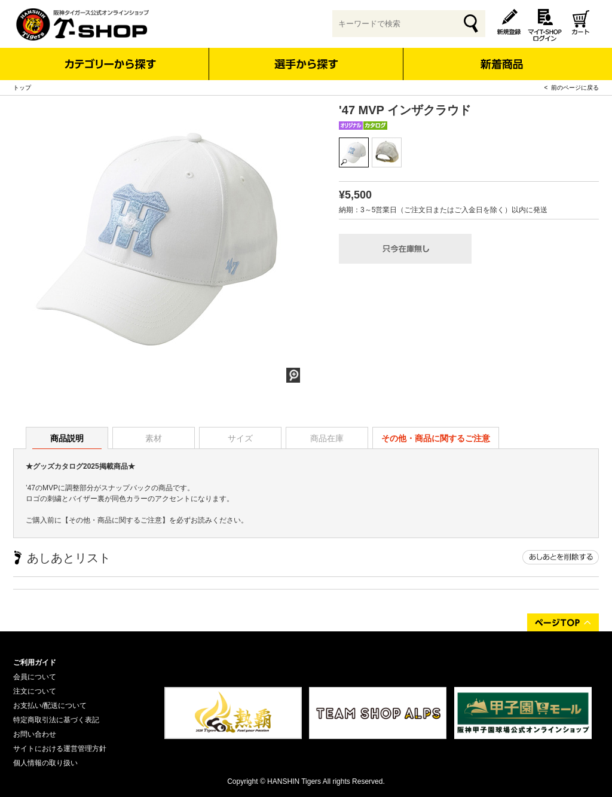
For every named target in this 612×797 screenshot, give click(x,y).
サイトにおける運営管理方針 (59, 748)
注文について (34, 691)
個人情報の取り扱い (45, 763)
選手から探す (306, 64)
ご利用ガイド (34, 662)
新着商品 (501, 56)
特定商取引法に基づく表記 (56, 720)
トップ (22, 87)
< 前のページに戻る (571, 87)
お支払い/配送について (50, 705)
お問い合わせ (34, 734)
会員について (34, 677)
